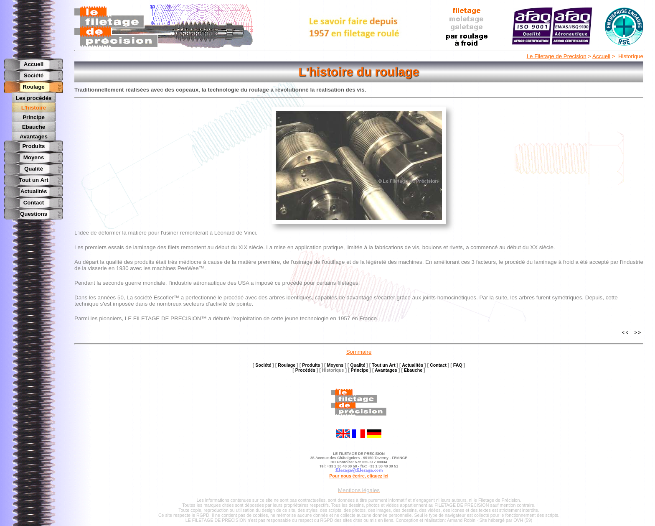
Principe (34, 117)
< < (625, 332)
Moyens (33, 156)
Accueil (601, 56)
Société (33, 75)
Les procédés (34, 98)
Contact (33, 202)
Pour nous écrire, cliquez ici (358, 475)
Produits (33, 145)
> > (638, 332)
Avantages (34, 136)
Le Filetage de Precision (556, 56)
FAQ (457, 365)
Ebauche (34, 126)
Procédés (305, 370)
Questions (33, 213)
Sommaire (359, 352)
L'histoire (33, 108)
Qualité (33, 168)
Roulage (34, 87)
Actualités (33, 190)
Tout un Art (33, 179)
